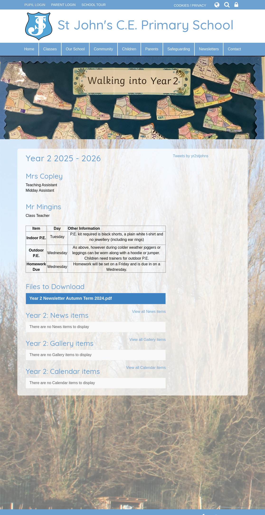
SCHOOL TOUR (93, 5)
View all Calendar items (146, 368)
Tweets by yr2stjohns (190, 156)
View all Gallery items (147, 340)
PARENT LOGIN (63, 5)
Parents (151, 49)
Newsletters (209, 49)
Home (29, 49)
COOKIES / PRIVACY (190, 5)
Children (129, 49)
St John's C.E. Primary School (129, 26)
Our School (75, 49)
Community (103, 49)
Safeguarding (178, 49)
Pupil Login (34, 5)
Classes (50, 49)
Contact (234, 49)
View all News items (149, 312)
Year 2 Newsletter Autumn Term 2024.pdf (70, 298)
